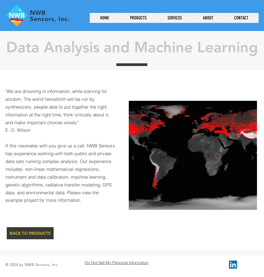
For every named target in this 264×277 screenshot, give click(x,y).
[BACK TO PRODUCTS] (30, 233)
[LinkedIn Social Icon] (233, 265)
